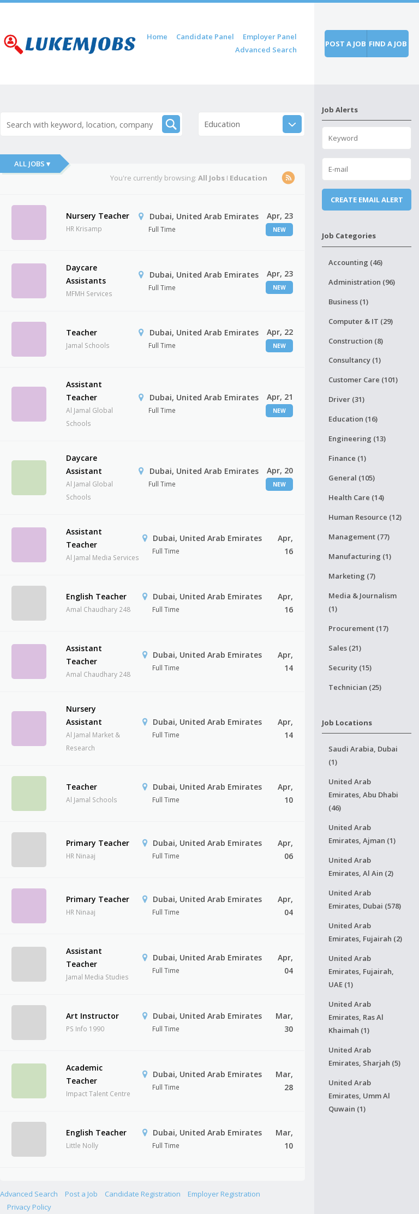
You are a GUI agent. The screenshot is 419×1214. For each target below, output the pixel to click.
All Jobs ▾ (32, 164)
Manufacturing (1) (359, 556)
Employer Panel (270, 36)
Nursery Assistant (84, 715)
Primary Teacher (97, 843)
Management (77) (359, 537)
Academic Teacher (84, 1074)
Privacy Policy (29, 1207)
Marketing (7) (351, 576)
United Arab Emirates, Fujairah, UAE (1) (361, 971)
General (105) (351, 478)
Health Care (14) (356, 497)
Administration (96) (361, 282)
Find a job (388, 44)
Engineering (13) (357, 438)
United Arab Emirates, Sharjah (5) (364, 1056)
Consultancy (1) (354, 360)
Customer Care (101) (363, 379)
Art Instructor (92, 1016)
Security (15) (350, 667)
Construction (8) (355, 341)
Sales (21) (344, 648)
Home (157, 36)
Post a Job (81, 1194)
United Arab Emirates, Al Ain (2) (360, 866)
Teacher (81, 332)
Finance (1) (347, 458)
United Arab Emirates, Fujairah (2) (365, 932)
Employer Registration (224, 1194)
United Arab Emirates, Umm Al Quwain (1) (359, 1096)
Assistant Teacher (84, 390)
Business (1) (348, 301)
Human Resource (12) (365, 517)
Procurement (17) (358, 628)
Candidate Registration (143, 1194)
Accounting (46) (355, 262)
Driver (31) (346, 399)
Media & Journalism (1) (362, 602)
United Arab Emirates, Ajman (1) (362, 833)
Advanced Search (266, 50)
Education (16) (353, 419)
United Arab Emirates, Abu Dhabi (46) (363, 795)
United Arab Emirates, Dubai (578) (364, 899)
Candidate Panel (205, 36)
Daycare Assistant (84, 464)
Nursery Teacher (97, 216)
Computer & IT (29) (360, 321)
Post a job (345, 44)
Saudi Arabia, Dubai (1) (363, 755)
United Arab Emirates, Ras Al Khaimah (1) (356, 1017)
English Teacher (96, 596)
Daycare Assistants (86, 274)
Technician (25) (354, 687)
